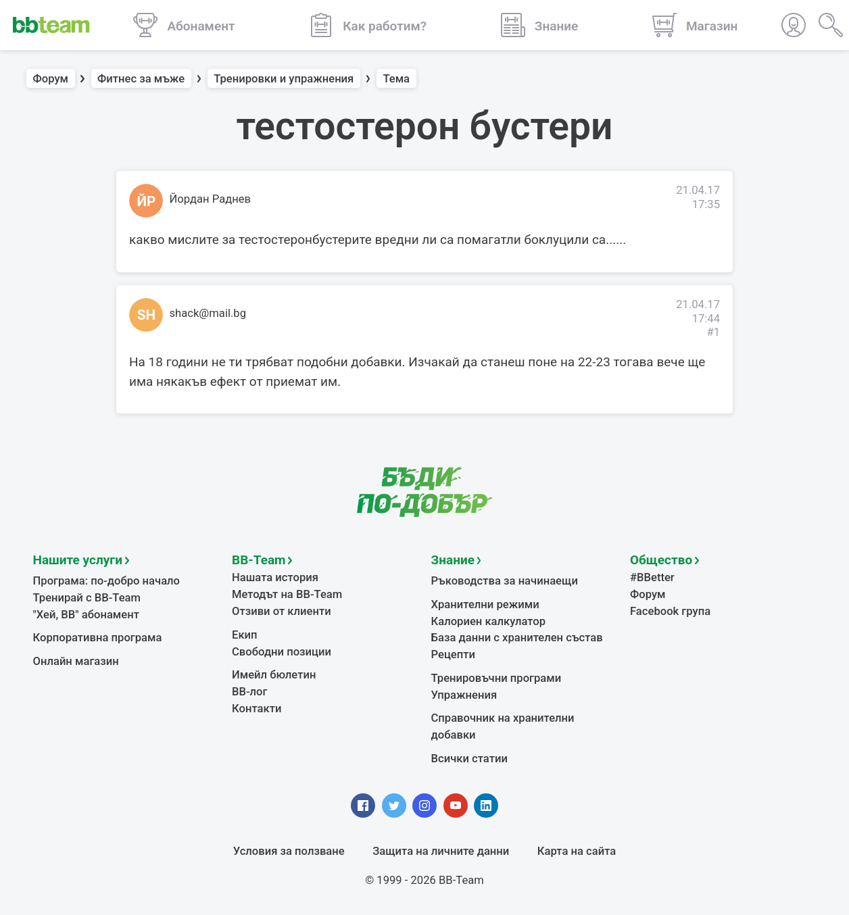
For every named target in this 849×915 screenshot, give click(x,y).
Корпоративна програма (97, 637)
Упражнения (464, 695)
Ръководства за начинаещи (504, 580)
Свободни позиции (281, 651)
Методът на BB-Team (287, 594)
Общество (661, 560)
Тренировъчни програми (496, 678)
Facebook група (670, 611)
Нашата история (275, 577)
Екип (245, 634)
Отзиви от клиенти (281, 611)
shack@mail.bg (208, 313)
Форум (51, 78)
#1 (713, 332)
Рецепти (453, 654)
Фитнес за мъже (141, 78)
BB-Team (259, 560)
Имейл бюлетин (274, 674)
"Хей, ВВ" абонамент (86, 614)
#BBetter (652, 577)
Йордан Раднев (210, 199)
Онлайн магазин (76, 661)
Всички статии (469, 758)
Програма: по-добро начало (106, 580)
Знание (453, 560)
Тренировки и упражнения (284, 78)
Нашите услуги (78, 560)
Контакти (256, 708)
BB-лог (250, 691)
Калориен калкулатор (488, 621)
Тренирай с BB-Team (87, 597)
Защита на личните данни (440, 851)
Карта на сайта (576, 851)
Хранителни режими (485, 604)
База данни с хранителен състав (517, 637)
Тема (396, 78)
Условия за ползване (289, 851)
